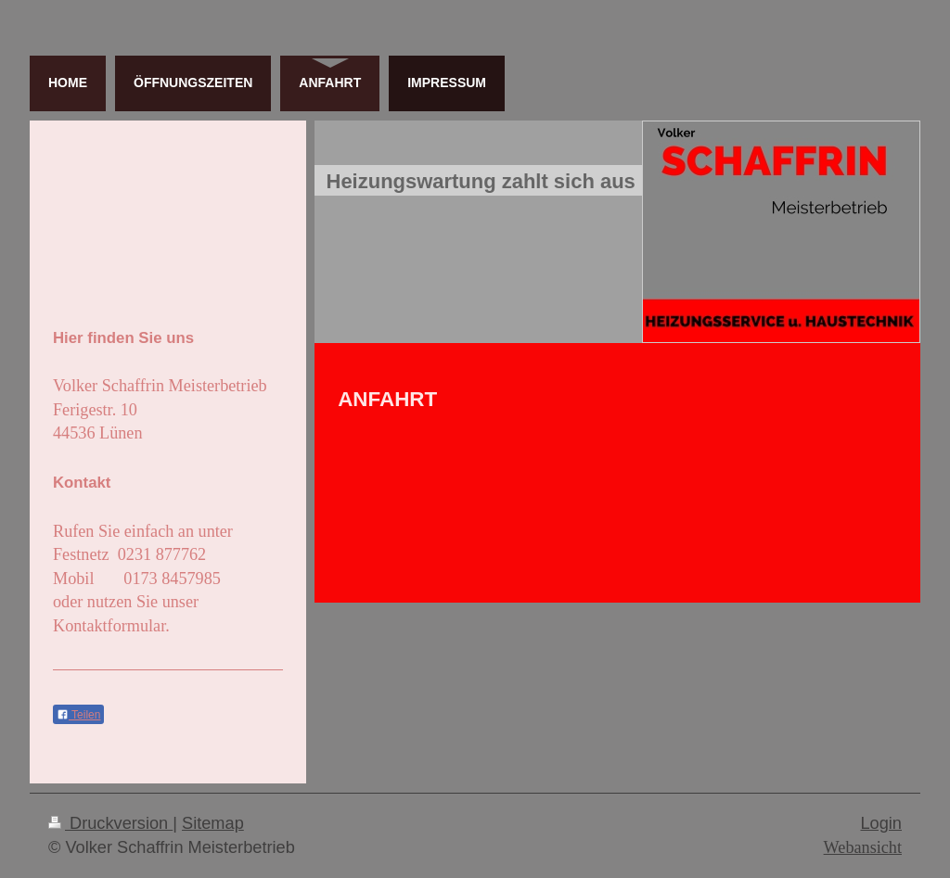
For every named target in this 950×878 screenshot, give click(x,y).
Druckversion (110, 823)
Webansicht (863, 847)
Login (881, 823)
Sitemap (213, 823)
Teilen (78, 714)
